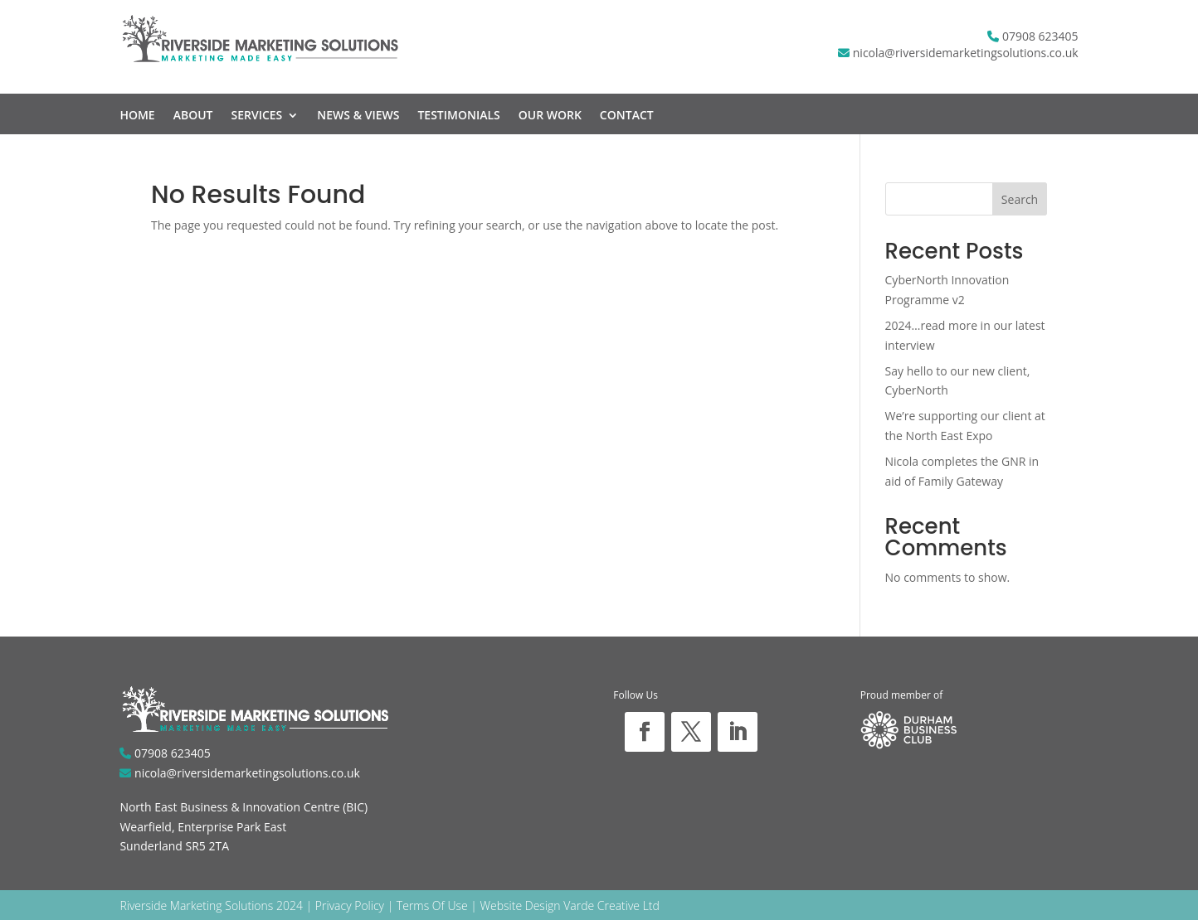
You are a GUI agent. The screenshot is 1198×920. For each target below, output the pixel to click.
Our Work (550, 116)
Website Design (520, 905)
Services (256, 116)
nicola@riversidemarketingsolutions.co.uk (966, 53)
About (193, 116)
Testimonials (458, 116)
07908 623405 (1040, 36)
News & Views (358, 116)
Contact (627, 116)
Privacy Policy (349, 905)
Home (136, 116)
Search (1019, 199)
